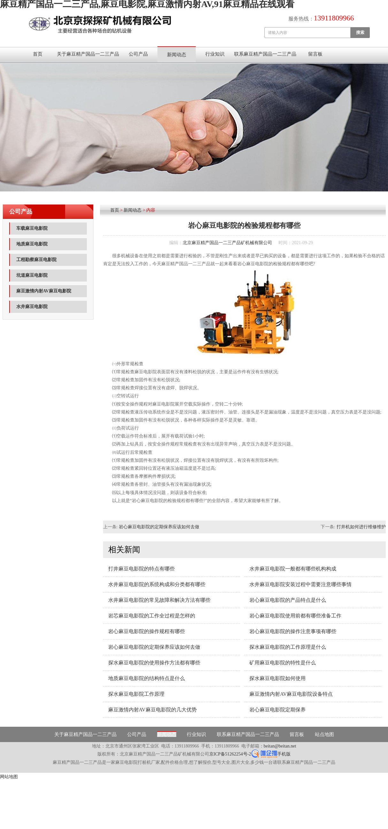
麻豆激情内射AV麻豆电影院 (43, 291)
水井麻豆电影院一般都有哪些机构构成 (292, 568)
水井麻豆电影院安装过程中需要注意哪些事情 (300, 584)
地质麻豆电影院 (32, 244)
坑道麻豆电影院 (32, 275)
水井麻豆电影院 (32, 306)
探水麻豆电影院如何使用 (277, 678)
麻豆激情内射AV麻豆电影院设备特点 (291, 694)
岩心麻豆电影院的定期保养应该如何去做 (159, 526)
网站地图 (9, 776)
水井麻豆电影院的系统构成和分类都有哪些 (156, 584)
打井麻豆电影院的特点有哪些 (141, 568)
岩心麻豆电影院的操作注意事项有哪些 (292, 631)
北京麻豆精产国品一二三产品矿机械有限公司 (227, 242)
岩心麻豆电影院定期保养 (277, 709)
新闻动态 (176, 54)
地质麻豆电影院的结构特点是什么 (146, 678)
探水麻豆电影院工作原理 (136, 694)
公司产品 (138, 54)
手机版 (284, 754)
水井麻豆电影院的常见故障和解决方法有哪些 (159, 600)
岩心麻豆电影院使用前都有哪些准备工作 (295, 615)
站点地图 (324, 734)
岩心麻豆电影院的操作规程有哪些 (146, 631)
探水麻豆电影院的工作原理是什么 (287, 647)
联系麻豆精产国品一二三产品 (265, 54)
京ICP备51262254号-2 (230, 754)
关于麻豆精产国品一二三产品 (88, 54)
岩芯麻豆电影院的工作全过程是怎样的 (151, 615)
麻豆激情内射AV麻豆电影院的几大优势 (152, 709)
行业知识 (214, 54)
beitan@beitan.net (280, 746)
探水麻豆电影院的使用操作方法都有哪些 (154, 662)
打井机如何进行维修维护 (361, 526)
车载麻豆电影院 (32, 228)
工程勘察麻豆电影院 (36, 259)
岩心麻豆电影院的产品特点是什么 (287, 600)
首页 (37, 54)
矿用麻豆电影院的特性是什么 (282, 662)
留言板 (315, 54)
